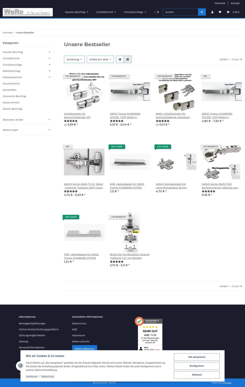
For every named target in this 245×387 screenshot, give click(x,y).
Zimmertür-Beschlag (14, 96)
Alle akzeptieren (196, 357)
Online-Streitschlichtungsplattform (39, 329)
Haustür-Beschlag (13, 52)
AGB (74, 329)
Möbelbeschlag (11, 71)
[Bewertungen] (71, 120)
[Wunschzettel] (220, 12)
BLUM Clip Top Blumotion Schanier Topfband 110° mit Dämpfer (130, 256)
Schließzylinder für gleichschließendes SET (77, 115)
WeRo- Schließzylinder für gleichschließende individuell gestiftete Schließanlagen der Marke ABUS (172, 115)
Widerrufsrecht (80, 341)
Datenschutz (79, 323)
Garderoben (10, 89)
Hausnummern (11, 102)
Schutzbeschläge (12, 64)
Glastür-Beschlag (12, 108)
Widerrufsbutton (84, 348)
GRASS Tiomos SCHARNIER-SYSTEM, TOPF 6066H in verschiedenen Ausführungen (219, 115)
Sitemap (23, 341)
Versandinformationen (32, 347)
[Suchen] (180, 12)
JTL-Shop (227, 382)
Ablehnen (197, 375)
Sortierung (73, 59)
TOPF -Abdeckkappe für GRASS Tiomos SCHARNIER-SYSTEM (81, 256)
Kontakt (235, 3)
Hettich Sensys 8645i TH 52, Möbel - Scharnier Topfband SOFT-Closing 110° (84, 185)
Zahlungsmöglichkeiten (32, 335)
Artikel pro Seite (98, 59)
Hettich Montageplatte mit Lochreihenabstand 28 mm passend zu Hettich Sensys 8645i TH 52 (174, 185)
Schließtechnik (11, 58)
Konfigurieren (196, 366)
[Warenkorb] (233, 12)
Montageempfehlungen (32, 323)
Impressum (78, 335)
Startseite (220, 3)
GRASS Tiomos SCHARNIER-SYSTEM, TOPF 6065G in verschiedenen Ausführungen (127, 115)
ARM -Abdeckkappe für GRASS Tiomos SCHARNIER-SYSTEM (127, 185)
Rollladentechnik (12, 77)
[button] (212, 12)
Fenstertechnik (11, 83)
